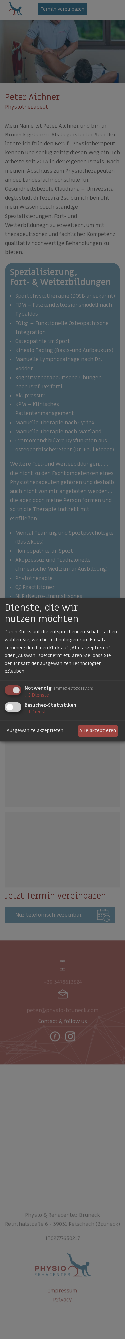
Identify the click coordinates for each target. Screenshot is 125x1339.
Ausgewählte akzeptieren (35, 730)
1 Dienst (35, 712)
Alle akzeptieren (97, 730)
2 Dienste (37, 695)
